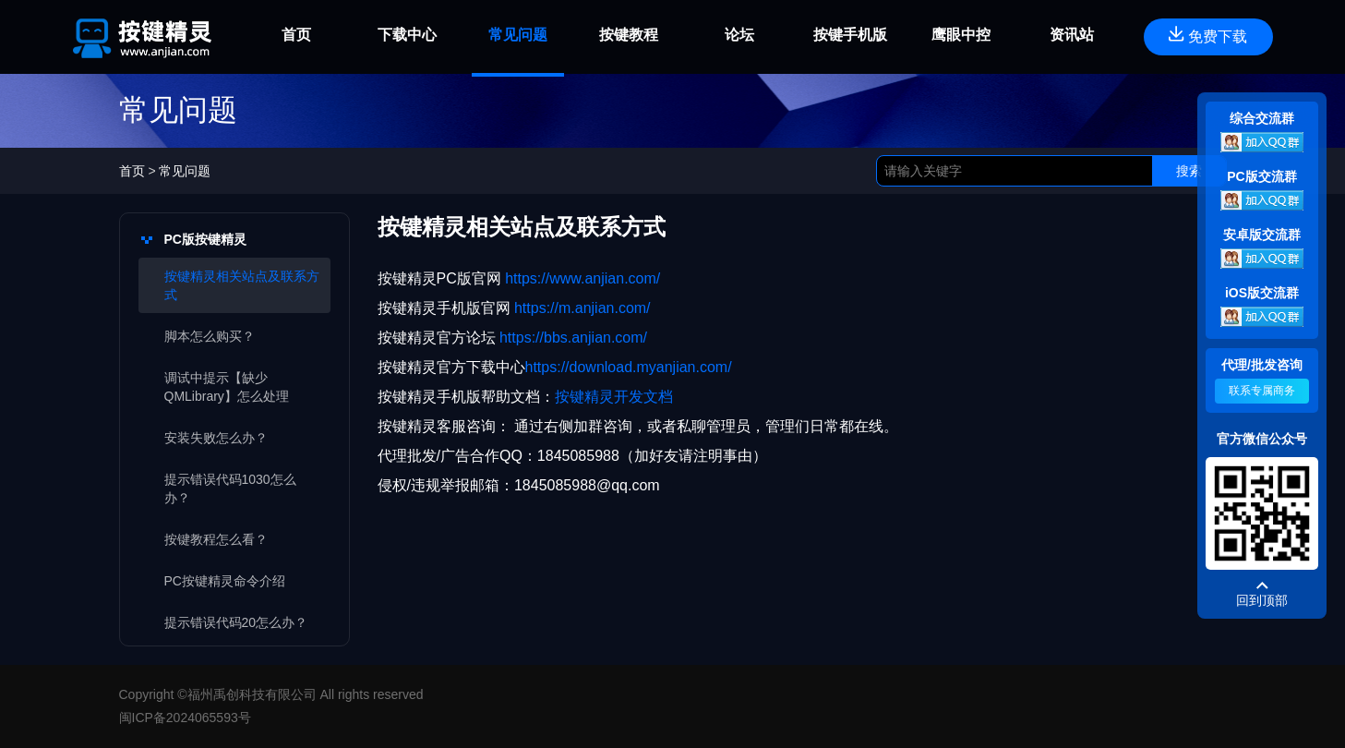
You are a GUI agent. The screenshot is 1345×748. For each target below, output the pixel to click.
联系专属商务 (1262, 390)
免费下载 (1208, 35)
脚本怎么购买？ (209, 336)
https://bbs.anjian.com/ (573, 337)
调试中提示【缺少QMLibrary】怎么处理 (226, 387)
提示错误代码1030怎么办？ (230, 488)
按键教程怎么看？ (216, 539)
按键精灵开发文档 (614, 396)
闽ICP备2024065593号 (185, 717)
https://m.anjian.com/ (580, 308)
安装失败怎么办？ (216, 437)
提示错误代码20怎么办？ (236, 622)
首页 (134, 170)
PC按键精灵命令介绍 (224, 580)
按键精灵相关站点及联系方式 (241, 285)
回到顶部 (1262, 600)
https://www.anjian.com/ (581, 278)
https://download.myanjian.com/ (628, 367)
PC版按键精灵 (205, 239)
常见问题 (184, 170)
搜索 (1189, 170)
